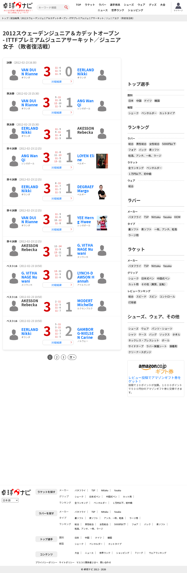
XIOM (177, 217)
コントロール (167, 296)
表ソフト (154, 150)
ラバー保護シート (156, 346)
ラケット (90, 4)
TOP (78, 4)
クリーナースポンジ (139, 352)
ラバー (102, 4)
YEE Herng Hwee (85, 219)
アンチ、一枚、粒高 (113, 517)
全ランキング (136, 168)
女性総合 (154, 144)
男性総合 (141, 144)
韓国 (157, 100)
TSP (146, 217)
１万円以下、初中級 (139, 174)
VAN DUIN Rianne (29, 71)
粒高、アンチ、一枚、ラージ (144, 155)
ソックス (164, 334)
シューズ (129, 4)
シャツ (132, 334)
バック (142, 150)
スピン (153, 296)
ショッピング (135, 10)
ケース (142, 334)
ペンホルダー (149, 113)
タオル (176, 334)
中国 (138, 100)
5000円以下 (169, 144)
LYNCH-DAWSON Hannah (85, 277)
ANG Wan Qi (85, 102)
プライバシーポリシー (46, 562)
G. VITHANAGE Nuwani (85, 249)
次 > (72, 357)
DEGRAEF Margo (85, 188)
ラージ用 (133, 235)
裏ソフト (133, 229)
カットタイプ (167, 113)
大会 (162, 4)
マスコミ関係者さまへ (87, 562)
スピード (141, 296)
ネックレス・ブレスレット (143, 340)
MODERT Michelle (85, 302)
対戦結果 (56, 81)
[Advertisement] (33, 396)
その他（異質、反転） (154, 284)
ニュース (103, 10)
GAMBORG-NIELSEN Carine (85, 333)
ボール (165, 340)
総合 (130, 144)
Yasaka (167, 217)
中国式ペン (163, 278)
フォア (132, 150)
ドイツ (148, 100)
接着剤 (173, 346)
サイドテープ (136, 346)
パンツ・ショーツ (162, 328)
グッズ (153, 4)
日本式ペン (147, 278)
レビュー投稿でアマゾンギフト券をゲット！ (154, 379)
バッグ (153, 334)
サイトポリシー (67, 562)
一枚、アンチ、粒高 (165, 229)
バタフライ (134, 217)
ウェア (141, 4)
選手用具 (115, 4)
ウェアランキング (157, 552)
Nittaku (156, 217)
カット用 (133, 284)
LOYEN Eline (85, 157)
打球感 (132, 302)
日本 (130, 100)
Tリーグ (139, 552)
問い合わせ (105, 562)
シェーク (133, 113)
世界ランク (117, 10)
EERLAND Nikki (85, 71)
